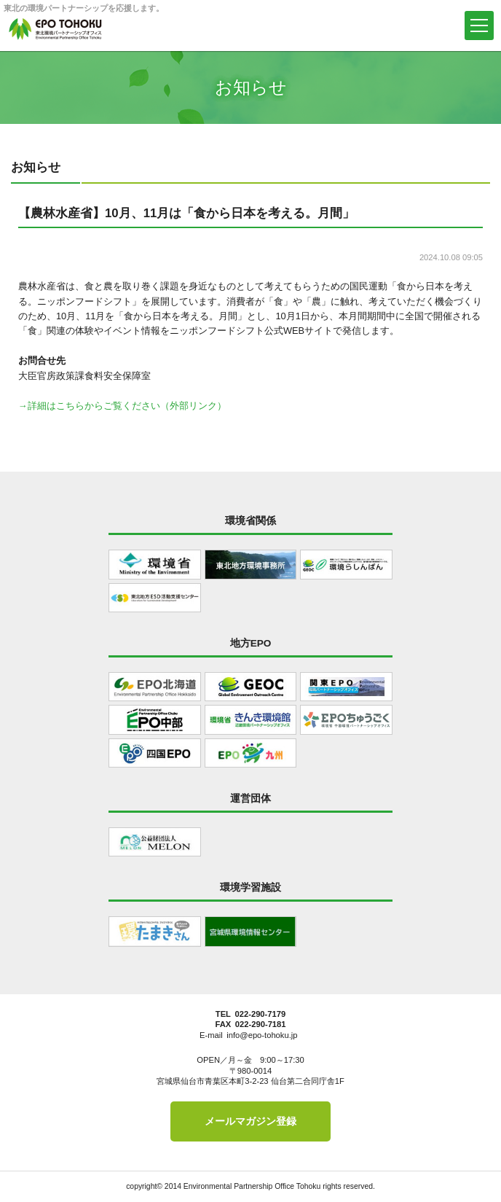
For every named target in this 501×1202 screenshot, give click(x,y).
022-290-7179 (260, 1014)
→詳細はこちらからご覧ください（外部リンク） (122, 405)
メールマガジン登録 (250, 1121)
